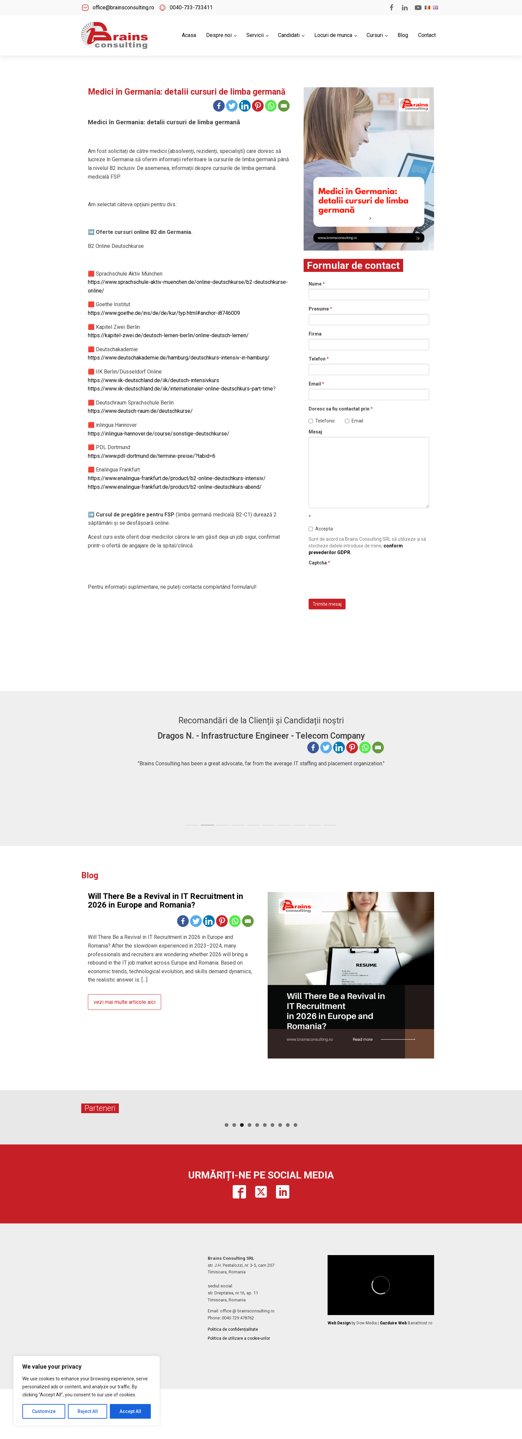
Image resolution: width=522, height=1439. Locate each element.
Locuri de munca (333, 35)
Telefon (319, 358)
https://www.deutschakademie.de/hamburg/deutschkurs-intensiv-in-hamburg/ (179, 358)
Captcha (319, 562)
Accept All (130, 1411)
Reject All (88, 1411)
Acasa (189, 35)
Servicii (255, 35)
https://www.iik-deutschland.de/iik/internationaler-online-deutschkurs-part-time (180, 388)
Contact (427, 35)
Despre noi (219, 35)
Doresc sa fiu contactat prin (341, 408)
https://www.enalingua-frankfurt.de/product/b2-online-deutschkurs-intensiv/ (177, 478)
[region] (86, 1391)
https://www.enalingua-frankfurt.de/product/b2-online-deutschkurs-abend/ (175, 487)
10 (295, 1175)
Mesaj (315, 431)
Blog (402, 35)
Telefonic (322, 420)
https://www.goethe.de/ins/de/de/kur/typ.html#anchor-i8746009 (164, 313)
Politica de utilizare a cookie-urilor (239, 1388)
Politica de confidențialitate (233, 1379)
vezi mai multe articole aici (124, 1002)
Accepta (321, 528)
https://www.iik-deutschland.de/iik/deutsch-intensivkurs (153, 380)
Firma (315, 334)
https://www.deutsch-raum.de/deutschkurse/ (140, 411)
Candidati (289, 35)
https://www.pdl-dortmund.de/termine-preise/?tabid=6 (151, 456)
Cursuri (375, 35)
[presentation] (359, 581)
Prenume (320, 309)
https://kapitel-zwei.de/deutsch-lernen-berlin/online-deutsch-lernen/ (168, 335)
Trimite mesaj (327, 604)
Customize (44, 1411)
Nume (317, 284)
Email (316, 383)
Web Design (339, 1373)
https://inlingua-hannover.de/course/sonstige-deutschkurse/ (158, 433)
